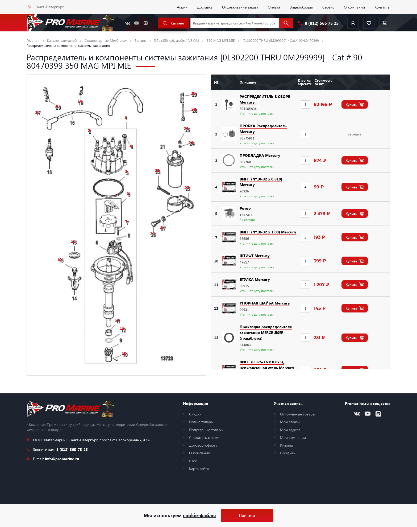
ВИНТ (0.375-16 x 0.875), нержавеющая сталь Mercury (267, 364)
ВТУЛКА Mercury (255, 279)
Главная (33, 40)
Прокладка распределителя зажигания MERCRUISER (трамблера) (266, 332)
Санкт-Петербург (49, 6)
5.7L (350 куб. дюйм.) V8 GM (176, 40)
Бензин (140, 40)
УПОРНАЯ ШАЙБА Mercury (265, 303)
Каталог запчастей (62, 40)
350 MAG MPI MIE (221, 40)
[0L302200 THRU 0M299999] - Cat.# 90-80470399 (281, 40)
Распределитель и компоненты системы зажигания (68, 45)
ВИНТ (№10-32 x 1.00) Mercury (268, 231)
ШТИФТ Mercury (255, 255)
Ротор (245, 208)
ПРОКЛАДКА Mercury (260, 155)
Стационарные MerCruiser (106, 40)
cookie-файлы (199, 515)
